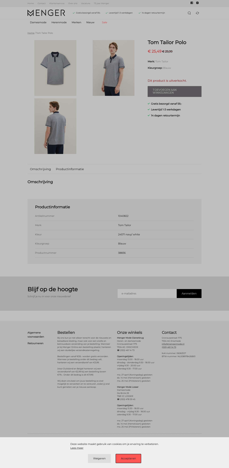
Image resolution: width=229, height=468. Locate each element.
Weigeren (99, 458)
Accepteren (128, 458)
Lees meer (76, 448)
